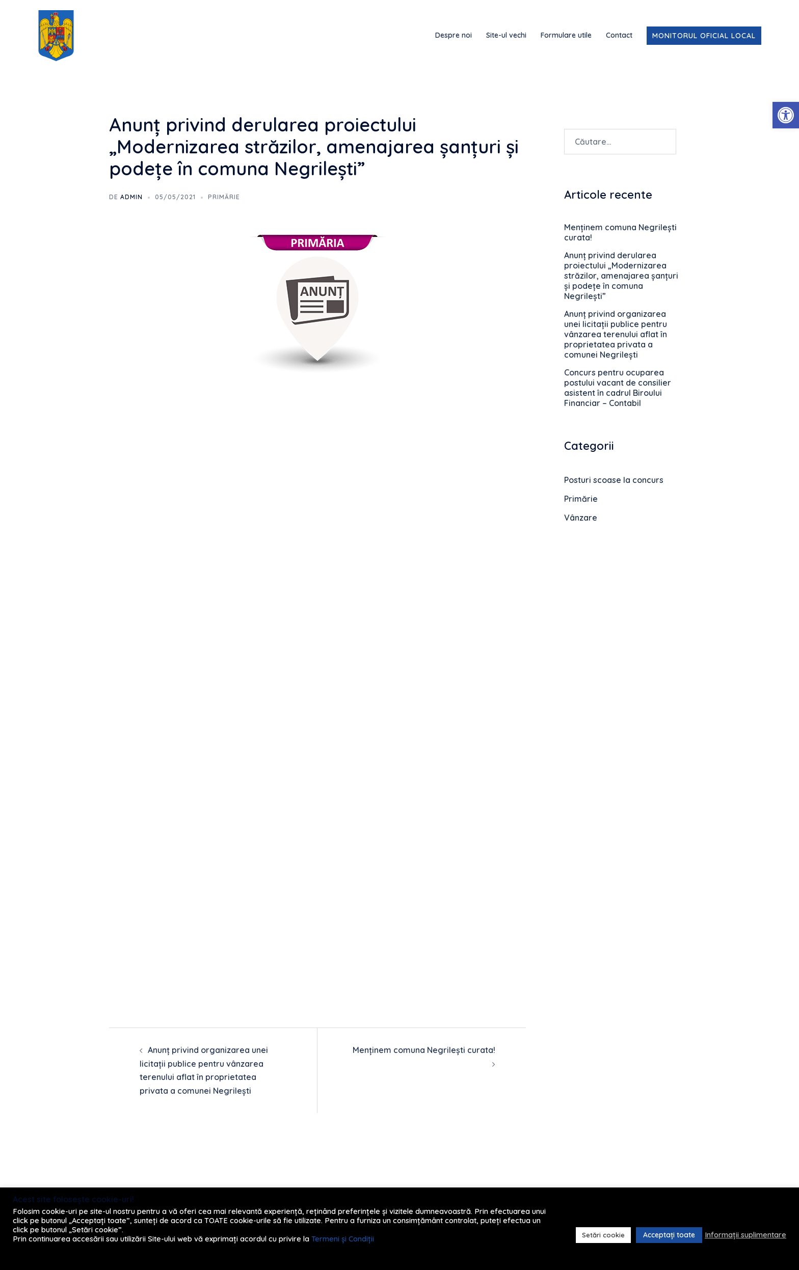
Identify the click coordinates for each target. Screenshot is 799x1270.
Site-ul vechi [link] (506, 35)
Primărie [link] (224, 197)
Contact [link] (619, 35)
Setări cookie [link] (603, 1235)
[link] (786, 115)
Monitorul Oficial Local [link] (704, 35)
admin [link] (131, 197)
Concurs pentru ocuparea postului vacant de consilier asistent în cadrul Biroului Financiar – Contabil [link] (617, 387)
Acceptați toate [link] (669, 1234)
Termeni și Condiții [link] (342, 1239)
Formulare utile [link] (566, 35)
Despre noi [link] (453, 35)
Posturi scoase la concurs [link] (613, 480)
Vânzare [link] (580, 517)
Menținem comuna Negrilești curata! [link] (424, 1050)
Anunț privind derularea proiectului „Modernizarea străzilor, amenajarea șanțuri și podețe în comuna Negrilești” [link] (621, 275)
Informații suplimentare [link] (745, 1234)
